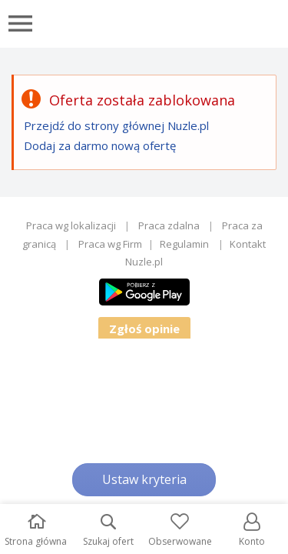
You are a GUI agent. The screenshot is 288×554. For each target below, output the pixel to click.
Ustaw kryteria (144, 479)
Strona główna (36, 530)
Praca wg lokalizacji (71, 225)
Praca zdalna (169, 225)
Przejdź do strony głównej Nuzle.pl (116, 125)
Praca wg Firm (110, 244)
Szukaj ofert (108, 530)
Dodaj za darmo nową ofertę (100, 145)
